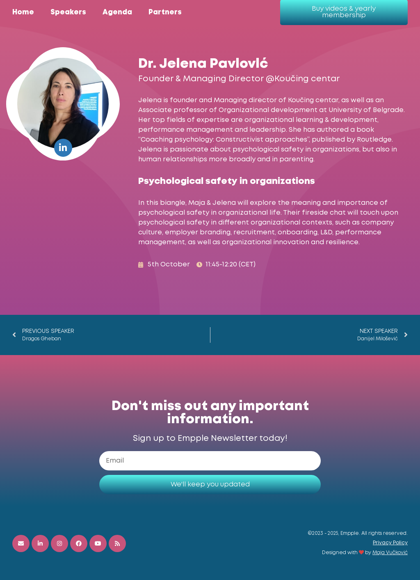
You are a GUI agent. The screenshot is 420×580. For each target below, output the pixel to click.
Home (23, 12)
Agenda (117, 12)
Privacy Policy (390, 543)
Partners (165, 12)
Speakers (68, 12)
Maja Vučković (390, 552)
